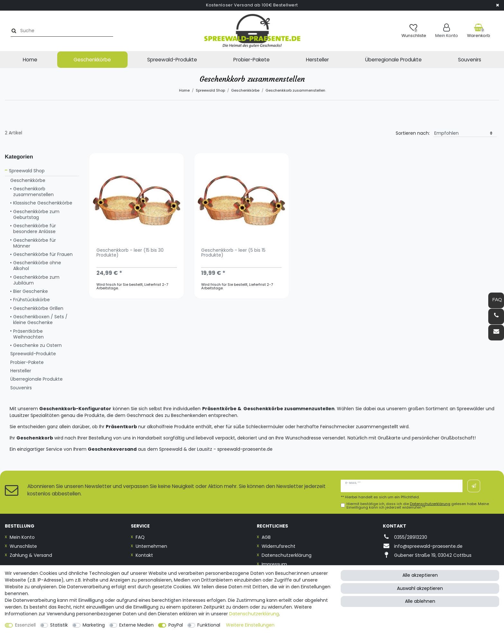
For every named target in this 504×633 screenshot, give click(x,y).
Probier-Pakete (251, 59)
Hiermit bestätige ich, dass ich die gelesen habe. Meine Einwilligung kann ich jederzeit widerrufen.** (417, 505)
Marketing (94, 625)
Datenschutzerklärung (286, 555)
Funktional (208, 625)
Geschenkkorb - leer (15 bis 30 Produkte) (130, 253)
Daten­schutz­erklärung (254, 613)
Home (30, 59)
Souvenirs (469, 59)
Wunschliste (23, 546)
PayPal (175, 625)
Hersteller (317, 59)
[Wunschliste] (414, 30)
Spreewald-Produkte (172, 59)
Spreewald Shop (210, 90)
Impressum (274, 564)
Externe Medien (136, 625)
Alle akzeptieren (420, 575)
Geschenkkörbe (92, 59)
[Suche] (11, 30)
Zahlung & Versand (31, 555)
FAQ (140, 537)
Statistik (59, 625)
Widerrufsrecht (278, 546)
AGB (266, 537)
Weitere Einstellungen (250, 625)
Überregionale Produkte (393, 59)
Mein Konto (22, 537)
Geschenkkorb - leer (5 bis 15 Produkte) (233, 253)
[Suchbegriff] (62, 30)
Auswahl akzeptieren (420, 588)
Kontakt (144, 555)
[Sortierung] (465, 133)
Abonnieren (474, 486)
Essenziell (25, 625)
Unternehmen (151, 546)
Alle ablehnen (420, 601)
